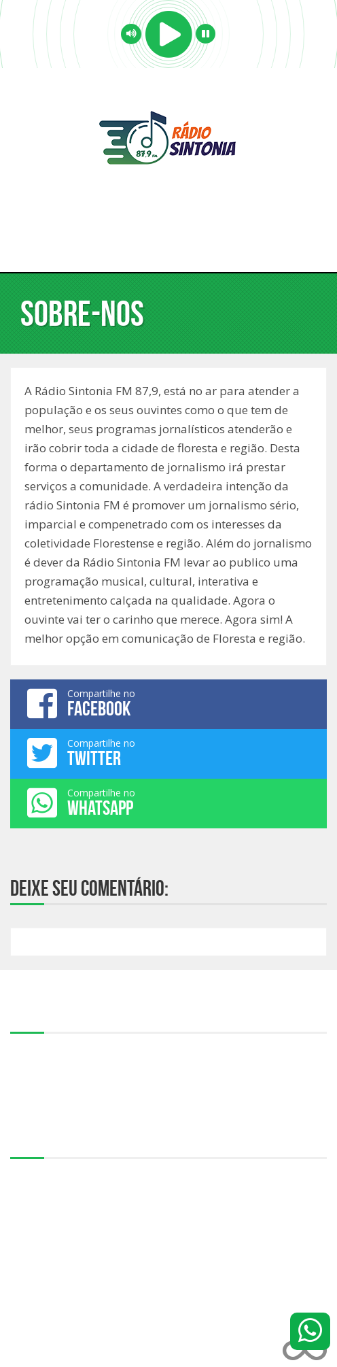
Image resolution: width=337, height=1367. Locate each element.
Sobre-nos (32, 1050)
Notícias (26, 1095)
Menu (169, 244)
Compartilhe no (168, 703)
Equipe (24, 1065)
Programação (38, 1080)
